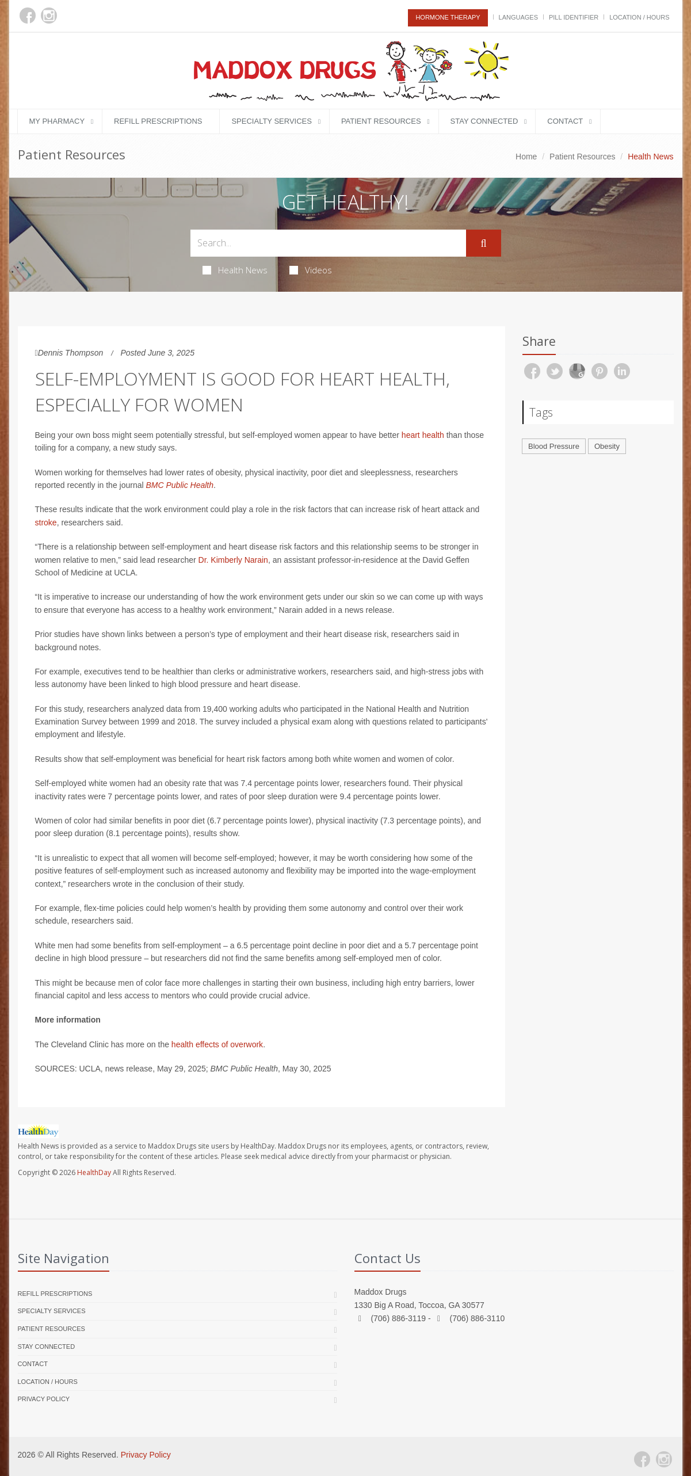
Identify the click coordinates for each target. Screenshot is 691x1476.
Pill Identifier (573, 17)
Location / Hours (639, 17)
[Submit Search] (483, 243)
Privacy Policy (44, 1398)
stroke (46, 522)
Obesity (607, 446)
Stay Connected (484, 121)
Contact (565, 121)
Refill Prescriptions (158, 121)
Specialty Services (271, 121)
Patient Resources (381, 121)
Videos (310, 270)
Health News (235, 270)
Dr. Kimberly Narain (233, 560)
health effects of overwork (217, 1044)
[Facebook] (28, 15)
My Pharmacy (57, 121)
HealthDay (94, 1172)
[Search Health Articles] (328, 243)
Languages (518, 17)
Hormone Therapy (447, 17)
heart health (423, 435)
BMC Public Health (180, 485)
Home (526, 156)
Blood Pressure (553, 446)
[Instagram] (49, 15)
